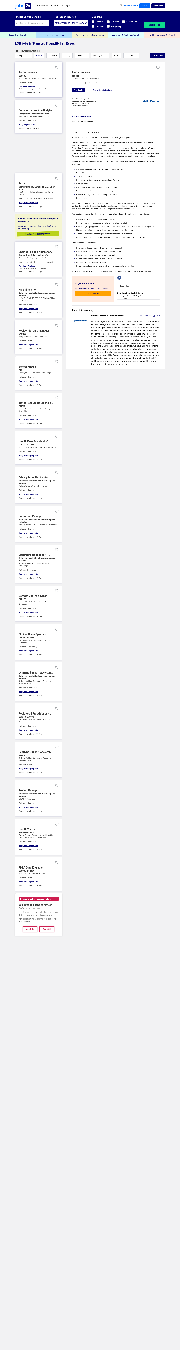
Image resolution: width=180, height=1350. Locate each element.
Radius (39, 55)
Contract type (131, 55)
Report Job (124, 286)
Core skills (53, 55)
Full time (113, 21)
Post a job (65, 5)
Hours (116, 55)
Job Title (30, 929)
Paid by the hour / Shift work (162, 34)
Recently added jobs (18, 34)
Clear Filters (158, 55)
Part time (98, 21)
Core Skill (47, 929)
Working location (100, 55)
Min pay (67, 55)
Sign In (145, 5)
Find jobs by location (65, 16)
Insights (54, 5)
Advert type (81, 55)
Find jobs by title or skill (28, 16)
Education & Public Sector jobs (126, 34)
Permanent (129, 21)
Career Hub (42, 5)
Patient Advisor (81, 72)
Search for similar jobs (102, 90)
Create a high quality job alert (40, 233)
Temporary (114, 26)
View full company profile (149, 315)
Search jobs (154, 24)
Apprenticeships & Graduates (90, 34)
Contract (98, 26)
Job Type (97, 16)
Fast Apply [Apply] (78, 90)
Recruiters (158, 5)
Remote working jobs (54, 34)
